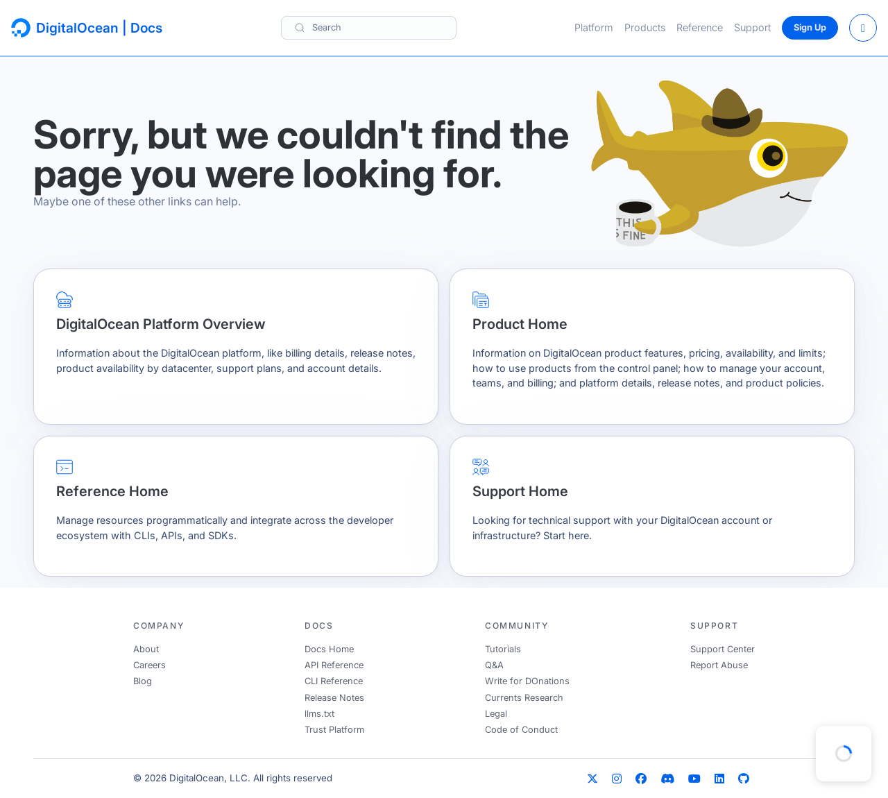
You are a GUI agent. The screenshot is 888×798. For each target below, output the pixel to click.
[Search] (368, 27)
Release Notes (334, 698)
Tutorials (503, 649)
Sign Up (810, 27)
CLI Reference (334, 681)
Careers (149, 665)
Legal (496, 713)
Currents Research (524, 698)
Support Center (722, 649)
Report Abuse (719, 665)
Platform (593, 27)
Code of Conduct (521, 729)
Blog (142, 681)
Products (644, 27)
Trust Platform (334, 729)
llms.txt (319, 713)
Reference (699, 27)
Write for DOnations (527, 681)
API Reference (334, 665)
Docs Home (329, 649)
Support (752, 27)
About (146, 649)
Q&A (494, 665)
